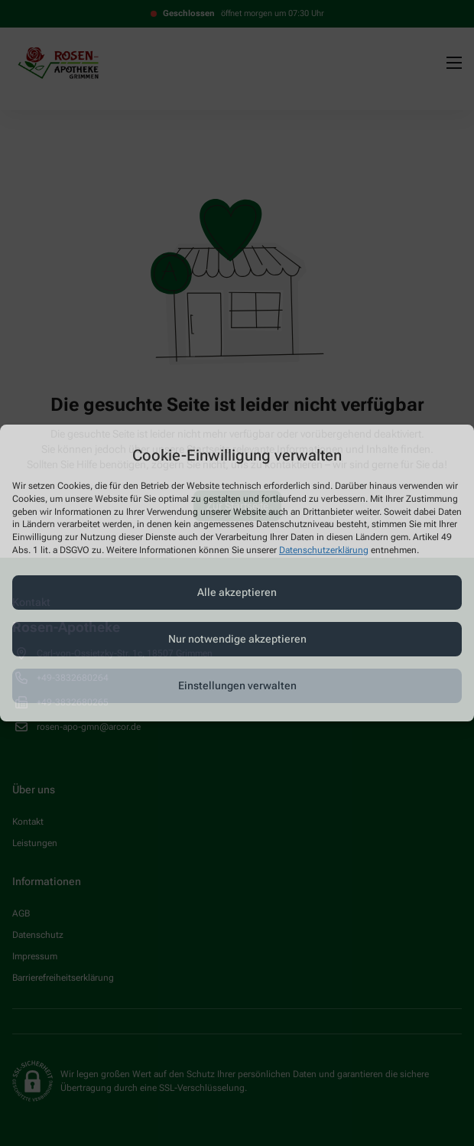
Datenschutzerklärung (323, 550)
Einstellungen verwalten (237, 685)
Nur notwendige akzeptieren (237, 639)
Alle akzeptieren (237, 592)
